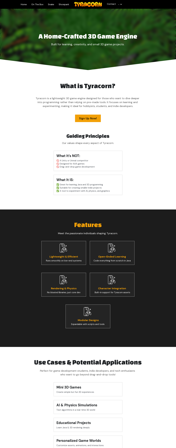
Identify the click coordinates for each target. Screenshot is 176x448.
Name (46, 407)
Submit (123, 407)
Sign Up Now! (88, 118)
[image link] (88, 4)
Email (82, 407)
